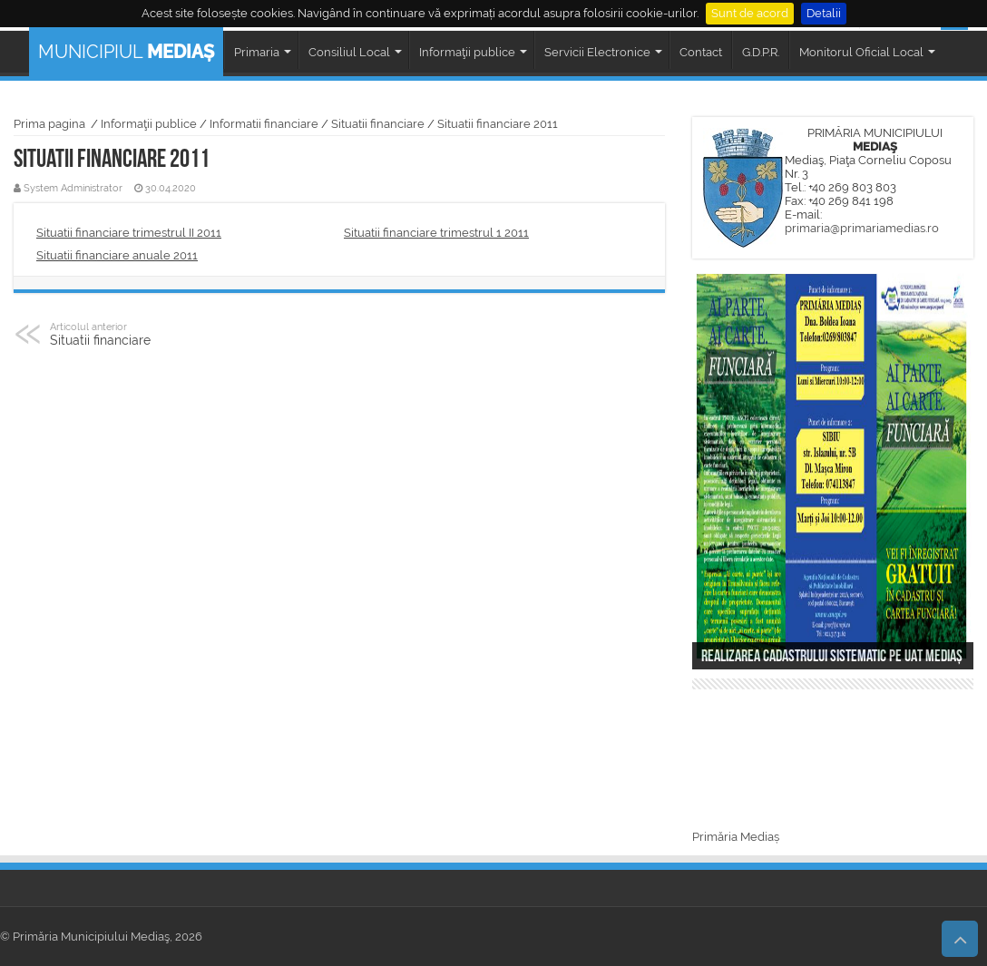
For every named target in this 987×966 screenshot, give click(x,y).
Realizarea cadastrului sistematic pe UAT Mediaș (832, 657)
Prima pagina (49, 124)
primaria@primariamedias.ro (862, 228)
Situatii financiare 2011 (497, 124)
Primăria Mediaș (735, 837)
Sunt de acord (749, 13)
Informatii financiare (264, 124)
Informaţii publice (149, 124)
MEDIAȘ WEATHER (832, 762)
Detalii (823, 13)
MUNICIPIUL (126, 52)
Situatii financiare (378, 124)
